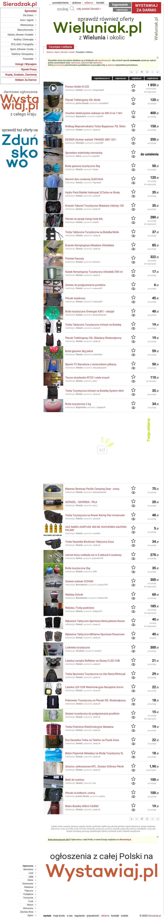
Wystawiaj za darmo (146, 7)
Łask (31, 873)
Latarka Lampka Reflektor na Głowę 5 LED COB (92, 660)
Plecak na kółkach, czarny (80, 793)
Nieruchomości (25, 29)
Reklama (105, 915)
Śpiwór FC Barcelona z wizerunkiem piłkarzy (90, 364)
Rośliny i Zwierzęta (23, 39)
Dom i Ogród (26, 20)
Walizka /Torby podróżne (79, 607)
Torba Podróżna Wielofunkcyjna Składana (89, 726)
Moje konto (59, 915)
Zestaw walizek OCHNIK (79, 581)
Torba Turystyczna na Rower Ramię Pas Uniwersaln (95, 515)
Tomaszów (28, 897)
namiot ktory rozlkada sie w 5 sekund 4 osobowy (93, 555)
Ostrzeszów (27, 883)
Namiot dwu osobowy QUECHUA (84, 179)
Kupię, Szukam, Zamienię (21, 74)
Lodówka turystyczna (77, 647)
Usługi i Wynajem (26, 64)
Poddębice (28, 894)
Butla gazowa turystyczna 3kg (82, 166)
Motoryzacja (26, 25)
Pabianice (28, 887)
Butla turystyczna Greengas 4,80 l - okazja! (89, 311)
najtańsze (85, 63)
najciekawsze (102, 78)
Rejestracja (122, 9)
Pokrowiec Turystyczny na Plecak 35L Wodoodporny (95, 700)
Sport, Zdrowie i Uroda (64, 52)
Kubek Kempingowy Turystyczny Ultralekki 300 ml (94, 271)
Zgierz (30, 915)
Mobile (124, 915)
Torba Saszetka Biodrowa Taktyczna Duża (89, 541)
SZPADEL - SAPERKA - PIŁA (81, 502)
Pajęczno (29, 890)
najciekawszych (104, 60)
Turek (30, 901)
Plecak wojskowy (75, 298)
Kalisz (30, 880)
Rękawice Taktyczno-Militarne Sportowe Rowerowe (95, 634)
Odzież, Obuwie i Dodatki (20, 34)
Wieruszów (28, 908)
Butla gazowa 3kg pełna (79, 351)
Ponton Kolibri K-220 (77, 86)
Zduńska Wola (26, 912)
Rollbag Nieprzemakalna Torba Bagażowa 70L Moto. (95, 126)
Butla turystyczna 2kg (77, 568)
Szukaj (72, 8)
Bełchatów (28, 869)
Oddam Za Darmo (26, 79)
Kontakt (115, 915)
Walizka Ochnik (74, 594)
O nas (70, 915)
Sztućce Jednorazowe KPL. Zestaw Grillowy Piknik (94, 766)
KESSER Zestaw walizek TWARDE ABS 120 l (90, 139)
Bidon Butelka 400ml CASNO (82, 806)
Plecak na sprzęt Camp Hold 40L (84, 218)
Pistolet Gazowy (74, 258)
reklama (88, 2)
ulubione (76, 2)
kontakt (100, 2)
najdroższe (97, 63)
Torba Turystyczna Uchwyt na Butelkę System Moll (94, 390)
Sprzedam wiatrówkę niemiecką (83, 152)
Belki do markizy (74, 779)
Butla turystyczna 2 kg (78, 404)
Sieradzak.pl (154, 915)
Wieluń (30, 905)
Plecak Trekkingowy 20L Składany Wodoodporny (93, 337)
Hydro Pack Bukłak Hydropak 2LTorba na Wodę (92, 192)
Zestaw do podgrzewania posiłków (85, 285)
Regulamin (79, 915)
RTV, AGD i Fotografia (22, 44)
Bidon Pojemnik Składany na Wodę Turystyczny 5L (94, 753)
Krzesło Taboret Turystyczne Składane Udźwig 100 (94, 205)
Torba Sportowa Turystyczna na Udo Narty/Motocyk (95, 674)
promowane (59, 65)
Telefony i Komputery (22, 54)
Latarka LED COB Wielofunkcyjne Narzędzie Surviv (94, 687)
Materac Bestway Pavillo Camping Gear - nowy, (92, 488)
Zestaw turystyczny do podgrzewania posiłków (92, 713)
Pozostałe (28, 58)
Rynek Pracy (29, 69)
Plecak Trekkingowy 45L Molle (82, 99)
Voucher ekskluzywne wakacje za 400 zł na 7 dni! (93, 113)
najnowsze (75, 63)
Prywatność (93, 915)
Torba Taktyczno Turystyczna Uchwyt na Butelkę (93, 324)
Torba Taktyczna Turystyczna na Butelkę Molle (92, 232)
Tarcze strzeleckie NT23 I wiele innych (87, 377)
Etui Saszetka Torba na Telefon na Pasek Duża (92, 740)
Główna (50, 52)
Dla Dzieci (28, 15)
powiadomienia (61, 2)
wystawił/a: (93, 90)
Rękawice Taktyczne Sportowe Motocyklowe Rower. (95, 621)
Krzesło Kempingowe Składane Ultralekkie (89, 245)
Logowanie (120, 5)
